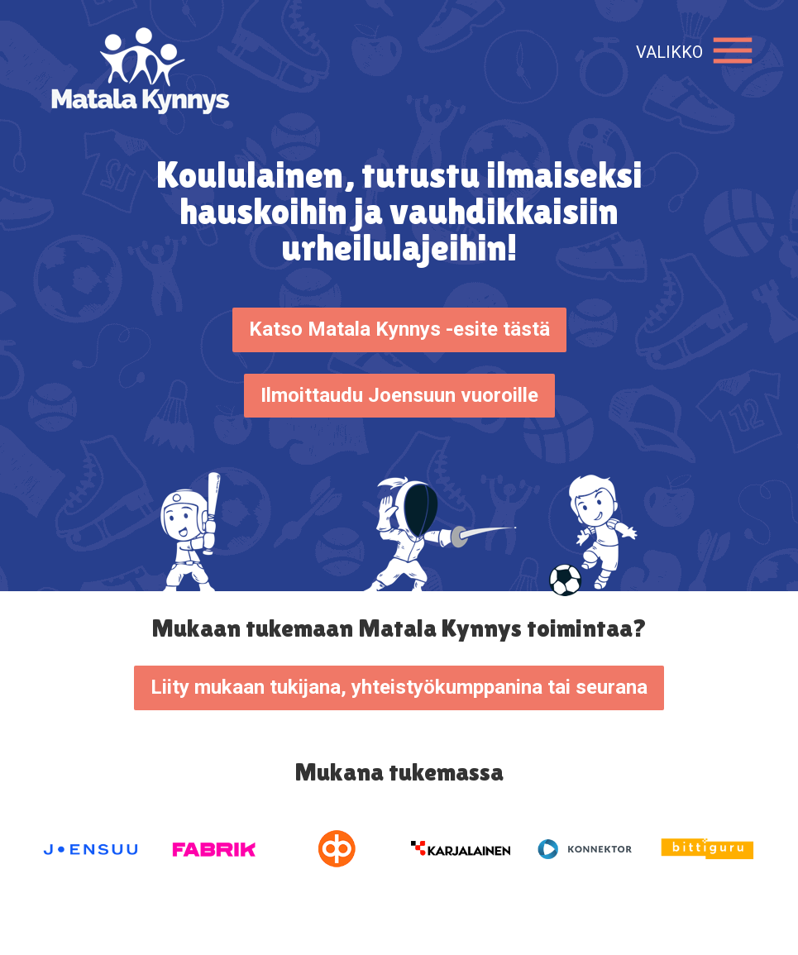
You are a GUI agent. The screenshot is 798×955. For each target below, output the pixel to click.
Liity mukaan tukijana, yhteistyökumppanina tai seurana (399, 687)
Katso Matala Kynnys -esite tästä (399, 329)
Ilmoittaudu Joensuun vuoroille (399, 395)
